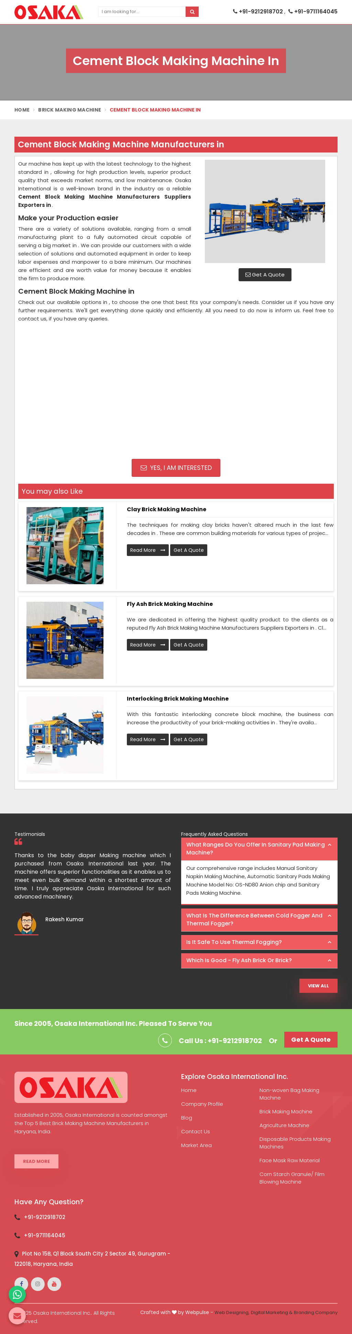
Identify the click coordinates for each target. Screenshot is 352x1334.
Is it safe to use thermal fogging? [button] (234, 942)
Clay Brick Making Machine (166, 509)
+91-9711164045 (313, 11)
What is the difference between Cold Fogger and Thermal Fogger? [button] (254, 919)
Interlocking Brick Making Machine (178, 699)
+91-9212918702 (258, 11)
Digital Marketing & (272, 1312)
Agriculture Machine (284, 1125)
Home (22, 109)
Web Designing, (232, 1312)
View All (318, 986)
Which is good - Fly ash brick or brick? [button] (239, 960)
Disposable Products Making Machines (295, 1142)
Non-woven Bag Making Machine (289, 1093)
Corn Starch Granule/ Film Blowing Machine (292, 1177)
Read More (147, 550)
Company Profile (202, 1103)
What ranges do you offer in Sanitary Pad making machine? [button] (255, 849)
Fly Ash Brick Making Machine (170, 604)
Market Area (196, 1145)
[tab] (259, 849)
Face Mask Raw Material (290, 1160)
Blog (186, 1117)
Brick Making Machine (69, 109)
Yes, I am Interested (176, 467)
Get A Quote (265, 274)
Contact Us (195, 1131)
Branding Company (316, 1312)
